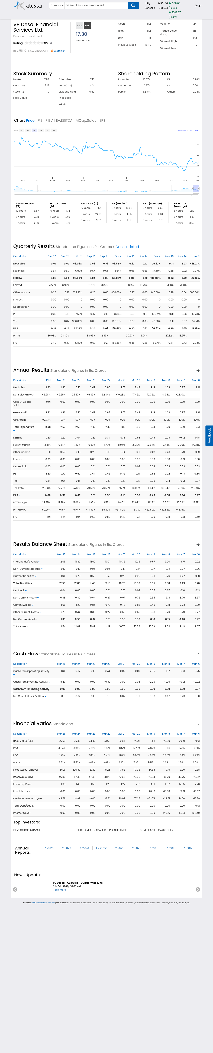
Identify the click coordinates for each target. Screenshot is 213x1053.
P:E (40, 120)
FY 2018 (170, 848)
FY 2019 (153, 848)
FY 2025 (48, 848)
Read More (59, 890)
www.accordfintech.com (43, 902)
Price (30, 120)
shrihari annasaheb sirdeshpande (102, 830)
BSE (87, 25)
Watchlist (59, 51)
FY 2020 (136, 848)
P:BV (49, 120)
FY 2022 (101, 848)
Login (198, 5)
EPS (102, 120)
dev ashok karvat (26, 830)
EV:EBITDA (64, 120)
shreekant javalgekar (156, 830)
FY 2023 (84, 848)
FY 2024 (66, 848)
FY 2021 (119, 848)
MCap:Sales (86, 120)
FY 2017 (187, 848)
